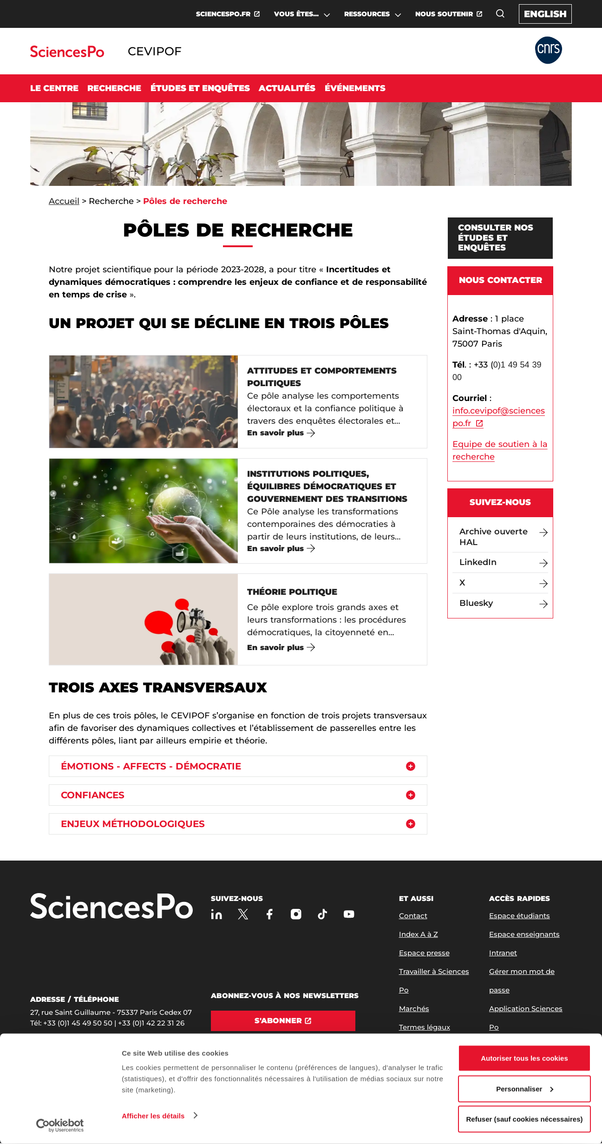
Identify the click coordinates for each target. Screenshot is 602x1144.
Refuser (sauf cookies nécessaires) (524, 1119)
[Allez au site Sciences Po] (67, 54)
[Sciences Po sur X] (243, 914)
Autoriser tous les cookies (524, 1058)
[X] (503, 583)
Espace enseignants (524, 935)
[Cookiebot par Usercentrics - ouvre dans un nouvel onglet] (60, 1126)
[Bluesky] (503, 603)
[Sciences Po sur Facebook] (269, 914)
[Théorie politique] (238, 620)
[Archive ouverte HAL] (503, 536)
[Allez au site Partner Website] (549, 51)
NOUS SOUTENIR (444, 14)
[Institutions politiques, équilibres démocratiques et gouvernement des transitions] (238, 511)
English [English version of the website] (545, 14)
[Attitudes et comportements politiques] (238, 401)
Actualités (287, 88)
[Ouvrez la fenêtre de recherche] (500, 13)
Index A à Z (418, 935)
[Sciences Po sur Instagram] (296, 914)
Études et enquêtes (200, 88)
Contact (413, 916)
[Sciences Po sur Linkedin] (216, 914)
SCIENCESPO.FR (223, 14)
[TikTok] (322, 914)
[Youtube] (349, 914)
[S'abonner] (283, 1021)
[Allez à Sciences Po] (111, 907)
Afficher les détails (153, 1115)
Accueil (64, 201)
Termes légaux (424, 1027)
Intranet (503, 953)
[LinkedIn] (503, 562)
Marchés (414, 1009)
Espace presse (424, 953)
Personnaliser (524, 1089)
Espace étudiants (519, 916)
